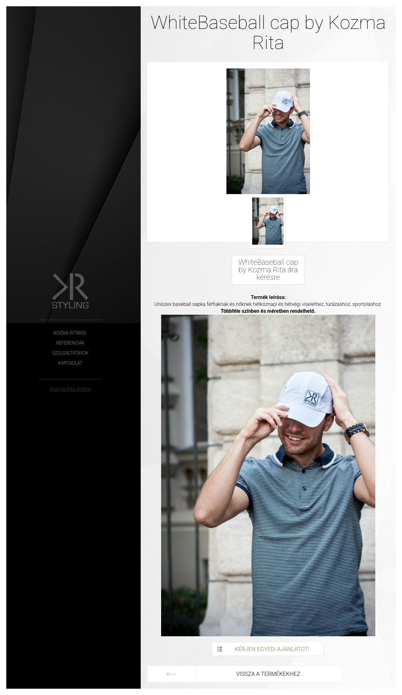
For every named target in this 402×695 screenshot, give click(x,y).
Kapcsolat (70, 363)
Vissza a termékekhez (268, 674)
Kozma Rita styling (70, 389)
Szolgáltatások (70, 353)
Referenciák (70, 342)
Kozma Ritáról (70, 332)
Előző (171, 673)
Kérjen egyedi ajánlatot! (272, 649)
